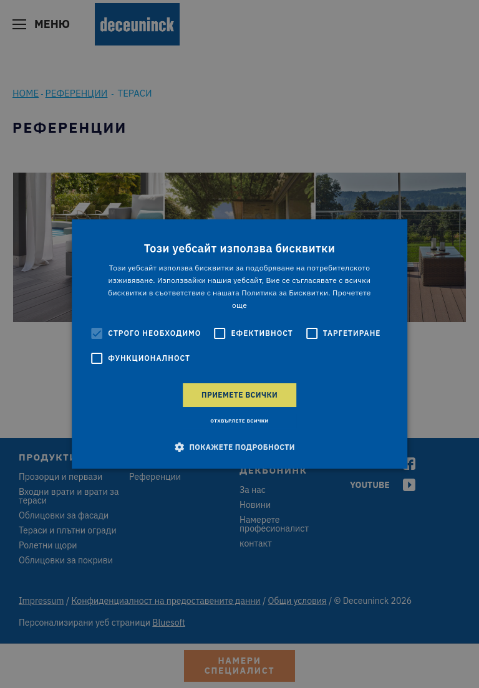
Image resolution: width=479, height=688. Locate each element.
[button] (239, 447)
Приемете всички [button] (239, 394)
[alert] (239, 344)
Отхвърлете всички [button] (239, 421)
